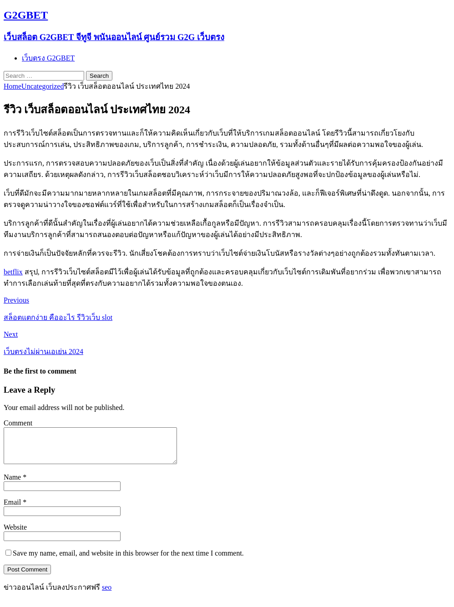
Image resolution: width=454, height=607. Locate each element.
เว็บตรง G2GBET (48, 58)
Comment (18, 423)
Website (15, 534)
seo (106, 594)
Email (13, 509)
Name (13, 484)
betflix (13, 272)
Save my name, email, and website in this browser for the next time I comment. (128, 560)
